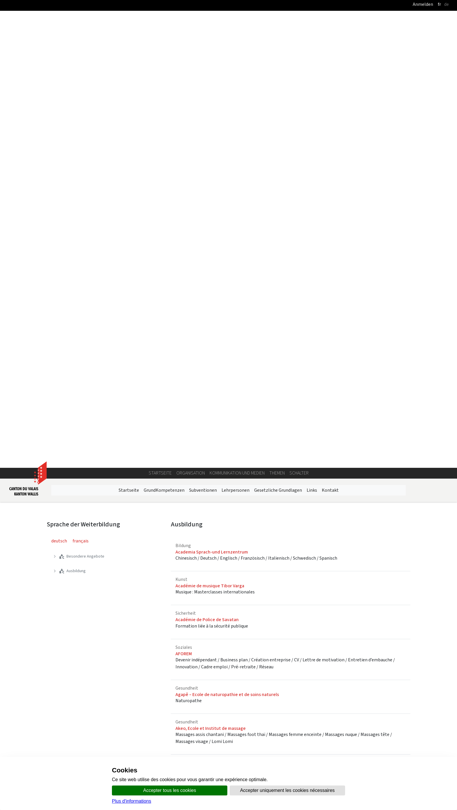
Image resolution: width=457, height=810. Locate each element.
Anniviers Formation (196, 450)
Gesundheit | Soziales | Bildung (376, 623)
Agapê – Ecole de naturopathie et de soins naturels (227, 307)
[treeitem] (104, 169)
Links (312, 103)
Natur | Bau (289, 620)
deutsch (59, 153)
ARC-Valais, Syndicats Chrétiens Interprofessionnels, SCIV (233, 490)
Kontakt (330, 103)
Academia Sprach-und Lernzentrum (211, 164)
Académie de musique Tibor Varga (209, 198)
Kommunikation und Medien (237, 85)
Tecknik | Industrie (79, 713)
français (81, 153)
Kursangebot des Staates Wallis (151, 716)
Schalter (299, 85)
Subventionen (203, 103)
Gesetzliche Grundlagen (278, 103)
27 (394, 527)
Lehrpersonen (235, 103)
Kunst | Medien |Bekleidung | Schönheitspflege (151, 627)
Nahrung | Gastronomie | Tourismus (73, 627)
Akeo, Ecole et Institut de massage (210, 341)
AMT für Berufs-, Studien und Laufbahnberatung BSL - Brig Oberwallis (244, 416)
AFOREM (183, 266)
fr (439, 4)
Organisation (190, 85)
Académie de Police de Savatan (207, 232)
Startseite (160, 85)
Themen (277, 85)
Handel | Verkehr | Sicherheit (225, 623)
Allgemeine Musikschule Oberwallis (211, 382)
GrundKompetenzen (164, 103)
